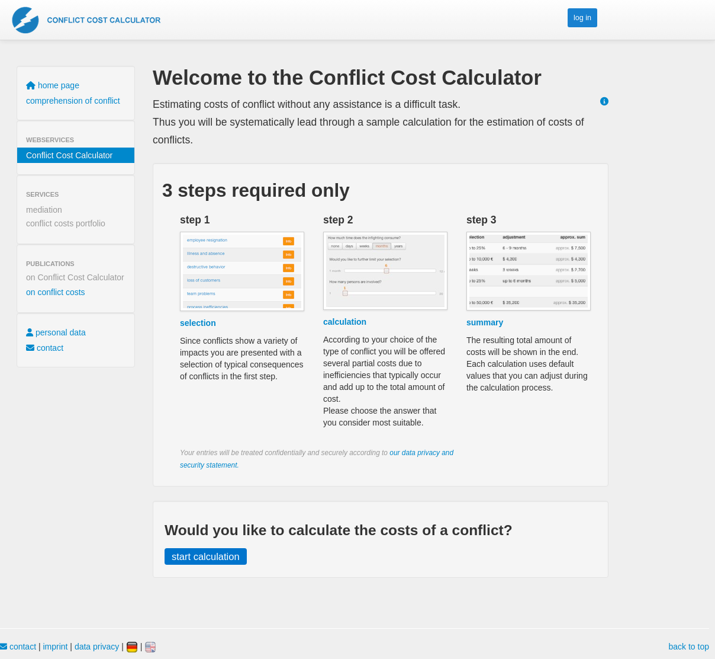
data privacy (97, 646)
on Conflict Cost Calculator (75, 277)
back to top (689, 646)
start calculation (206, 556)
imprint (55, 646)
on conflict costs (55, 292)
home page (52, 85)
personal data (56, 332)
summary (484, 322)
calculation (344, 322)
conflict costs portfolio (65, 223)
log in (582, 18)
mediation (44, 210)
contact (44, 348)
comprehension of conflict (73, 100)
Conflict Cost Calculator (69, 155)
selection (198, 323)
